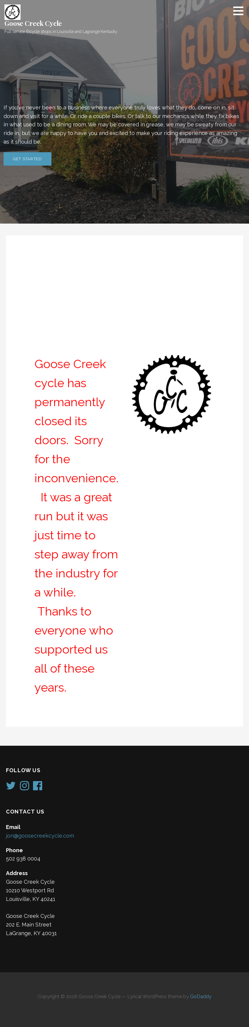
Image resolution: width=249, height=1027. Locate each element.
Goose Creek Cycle (33, 23)
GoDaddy (201, 996)
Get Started (27, 159)
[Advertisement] (124, 301)
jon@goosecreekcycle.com (40, 836)
